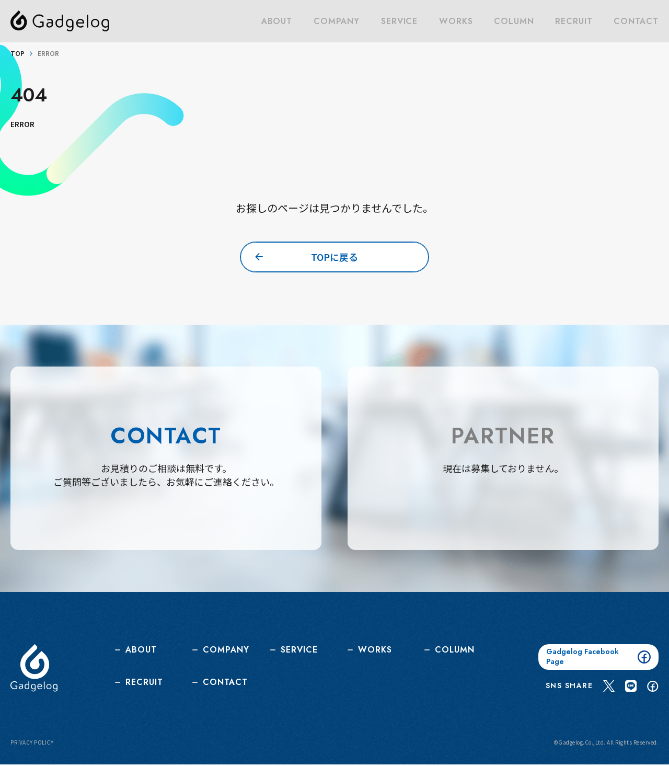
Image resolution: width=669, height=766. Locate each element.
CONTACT (636, 21)
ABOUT (279, 21)
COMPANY (339, 21)
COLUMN (515, 21)
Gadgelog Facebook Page (598, 658)
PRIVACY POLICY (31, 744)
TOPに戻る (335, 257)
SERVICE (401, 21)
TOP (17, 53)
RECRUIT (574, 21)
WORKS (457, 21)
